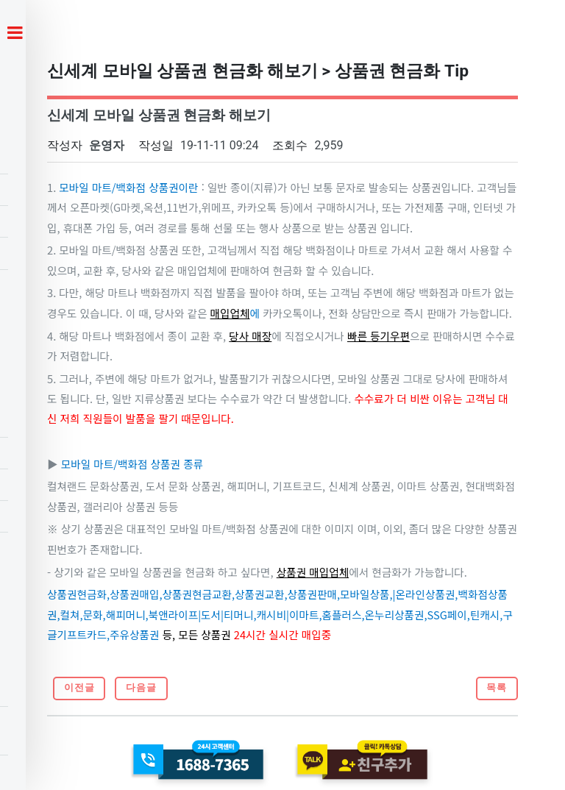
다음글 (141, 687)
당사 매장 (250, 336)
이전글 (79, 687)
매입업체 (230, 313)
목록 (496, 687)
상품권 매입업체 (313, 572)
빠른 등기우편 (378, 336)
